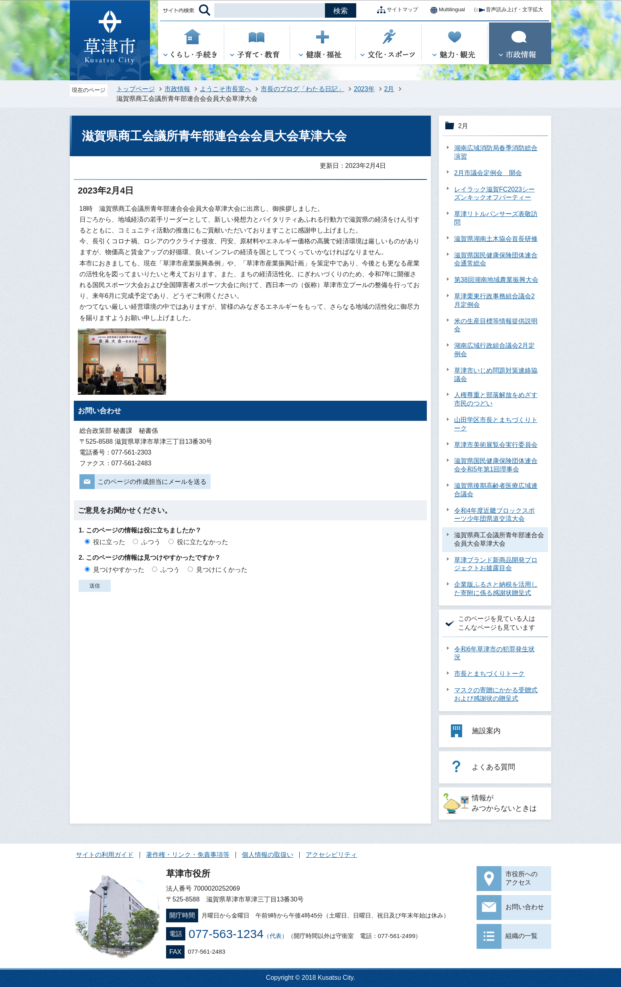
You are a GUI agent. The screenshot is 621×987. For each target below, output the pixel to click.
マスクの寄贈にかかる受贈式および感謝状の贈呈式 (496, 694)
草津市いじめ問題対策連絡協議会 (496, 374)
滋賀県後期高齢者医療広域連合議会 (496, 490)
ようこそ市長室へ (225, 89)
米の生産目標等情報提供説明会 (496, 325)
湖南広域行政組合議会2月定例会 (494, 349)
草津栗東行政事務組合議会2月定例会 (494, 300)
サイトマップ (396, 10)
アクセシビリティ (331, 854)
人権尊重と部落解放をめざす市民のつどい (496, 399)
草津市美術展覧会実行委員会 (496, 444)
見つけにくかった (222, 569)
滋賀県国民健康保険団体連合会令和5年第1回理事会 (496, 465)
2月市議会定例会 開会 (488, 172)
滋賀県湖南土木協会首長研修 (496, 238)
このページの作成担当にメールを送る (152, 481)
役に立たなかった (202, 541)
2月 (389, 89)
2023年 (364, 89)
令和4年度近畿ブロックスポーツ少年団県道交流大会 (494, 514)
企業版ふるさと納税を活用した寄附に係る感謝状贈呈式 (496, 588)
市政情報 (177, 89)
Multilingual (445, 10)
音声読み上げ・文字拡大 (508, 10)
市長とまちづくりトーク (489, 673)
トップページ (135, 89)
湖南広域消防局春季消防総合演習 (496, 152)
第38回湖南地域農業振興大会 (496, 279)
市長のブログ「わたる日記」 (302, 89)
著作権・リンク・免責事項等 (187, 854)
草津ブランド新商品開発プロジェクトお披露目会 (496, 564)
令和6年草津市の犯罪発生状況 (494, 653)
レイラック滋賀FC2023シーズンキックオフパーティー (494, 193)
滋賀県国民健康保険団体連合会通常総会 (496, 259)
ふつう (150, 541)
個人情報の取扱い (267, 854)
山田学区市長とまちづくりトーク (496, 424)
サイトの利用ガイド (105, 854)
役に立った (109, 541)
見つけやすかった (118, 569)
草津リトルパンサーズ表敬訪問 (496, 218)
